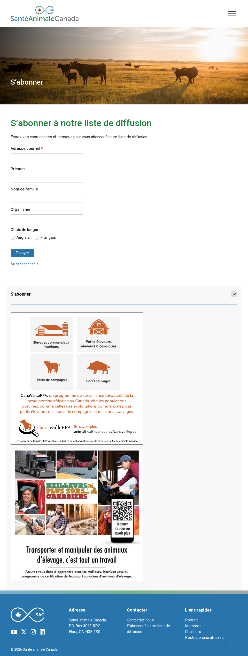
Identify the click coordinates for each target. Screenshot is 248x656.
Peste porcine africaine (205, 637)
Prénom (18, 169)
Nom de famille (24, 189)
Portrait (191, 620)
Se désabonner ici (25, 264)
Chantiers (193, 631)
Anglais (23, 237)
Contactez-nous (140, 620)
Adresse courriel (27, 148)
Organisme (20, 209)
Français (48, 237)
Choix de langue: (25, 229)
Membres (193, 626)
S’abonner (124, 294)
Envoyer (22, 253)
